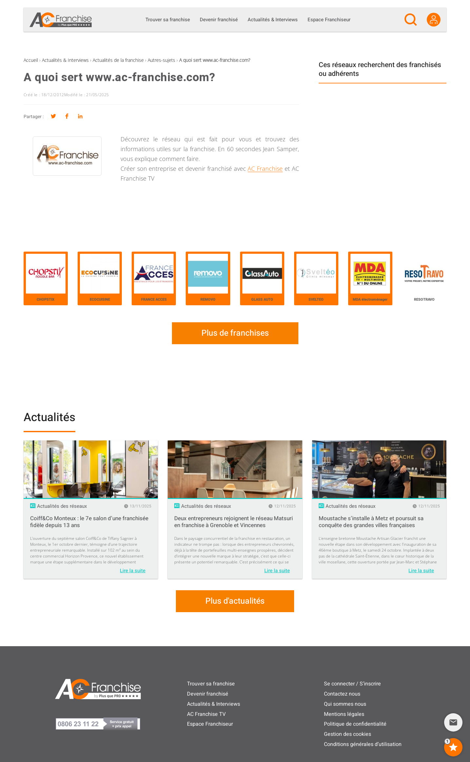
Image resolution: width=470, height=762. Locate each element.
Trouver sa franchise (211, 684)
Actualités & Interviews (65, 60)
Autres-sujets (161, 60)
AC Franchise (265, 168)
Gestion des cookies (347, 734)
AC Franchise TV (206, 714)
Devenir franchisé (207, 694)
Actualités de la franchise (118, 60)
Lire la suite (132, 570)
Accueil (31, 60)
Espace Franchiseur (210, 724)
